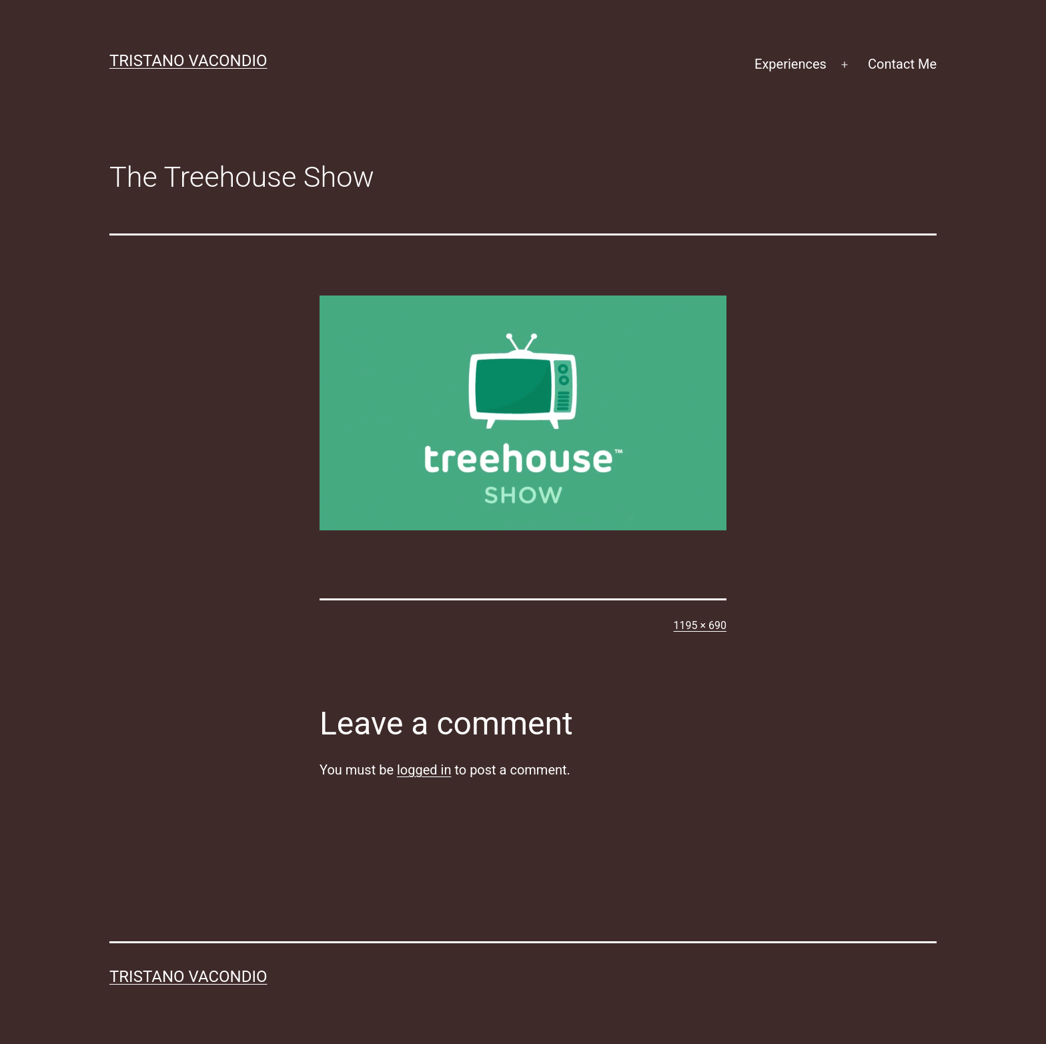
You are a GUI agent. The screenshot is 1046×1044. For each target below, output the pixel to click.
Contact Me (902, 64)
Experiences (790, 64)
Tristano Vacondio (188, 60)
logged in (424, 770)
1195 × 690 (700, 625)
